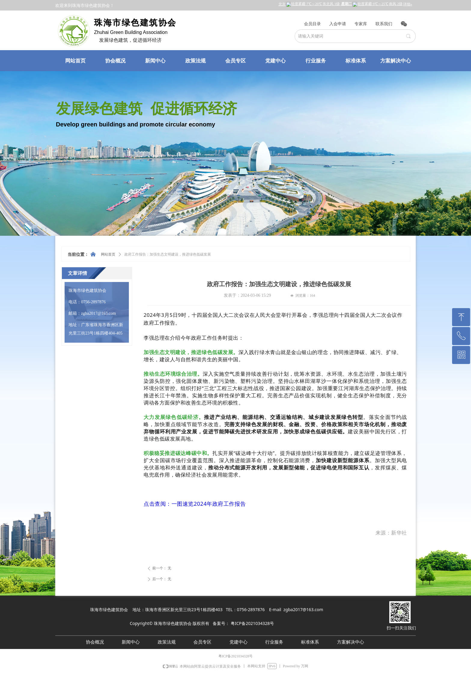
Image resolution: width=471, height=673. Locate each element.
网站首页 (108, 254)
